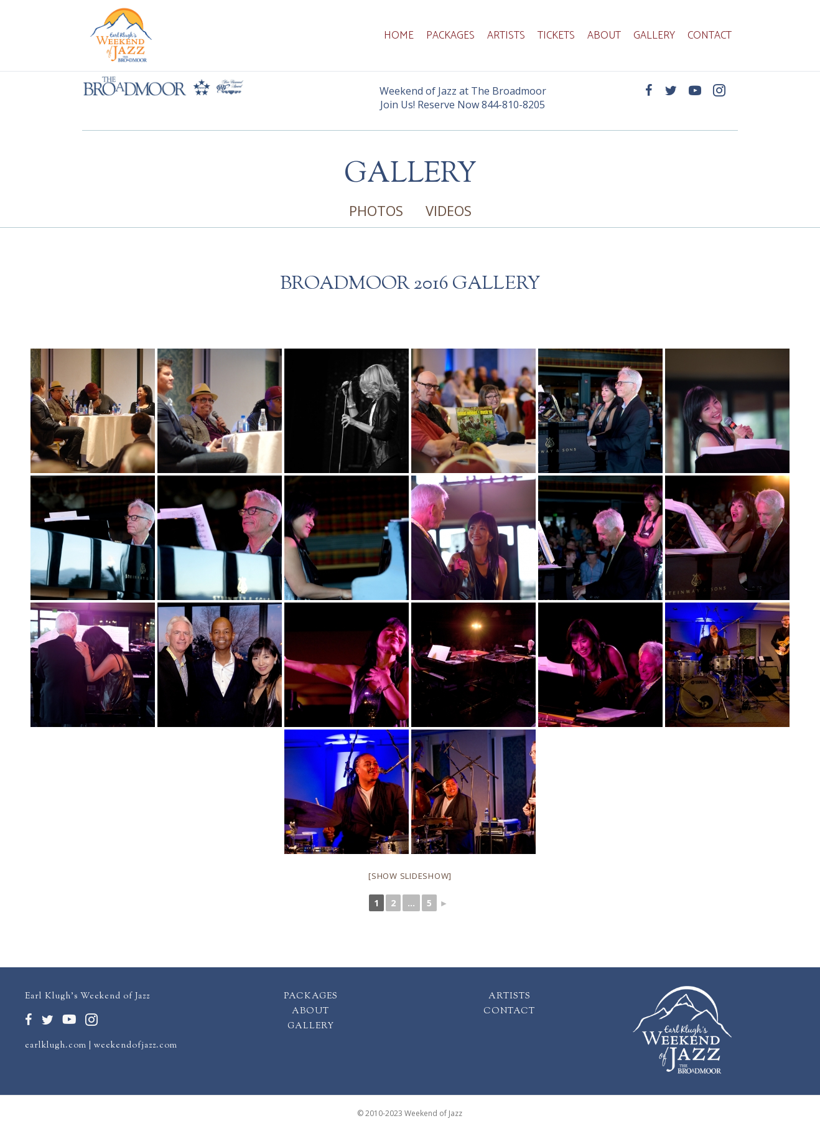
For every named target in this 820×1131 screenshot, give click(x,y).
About (604, 35)
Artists (506, 35)
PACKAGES (311, 996)
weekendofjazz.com (135, 1045)
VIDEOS (449, 210)
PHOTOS (376, 210)
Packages (450, 35)
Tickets (556, 35)
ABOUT (310, 1011)
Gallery (654, 35)
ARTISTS (509, 996)
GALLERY (310, 1026)
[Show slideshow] (410, 875)
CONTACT (509, 1011)
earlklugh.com (55, 1045)
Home (399, 35)
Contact (709, 35)
